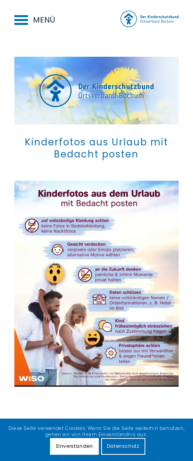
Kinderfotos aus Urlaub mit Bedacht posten (96, 148)
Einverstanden (74, 446)
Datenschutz (123, 446)
